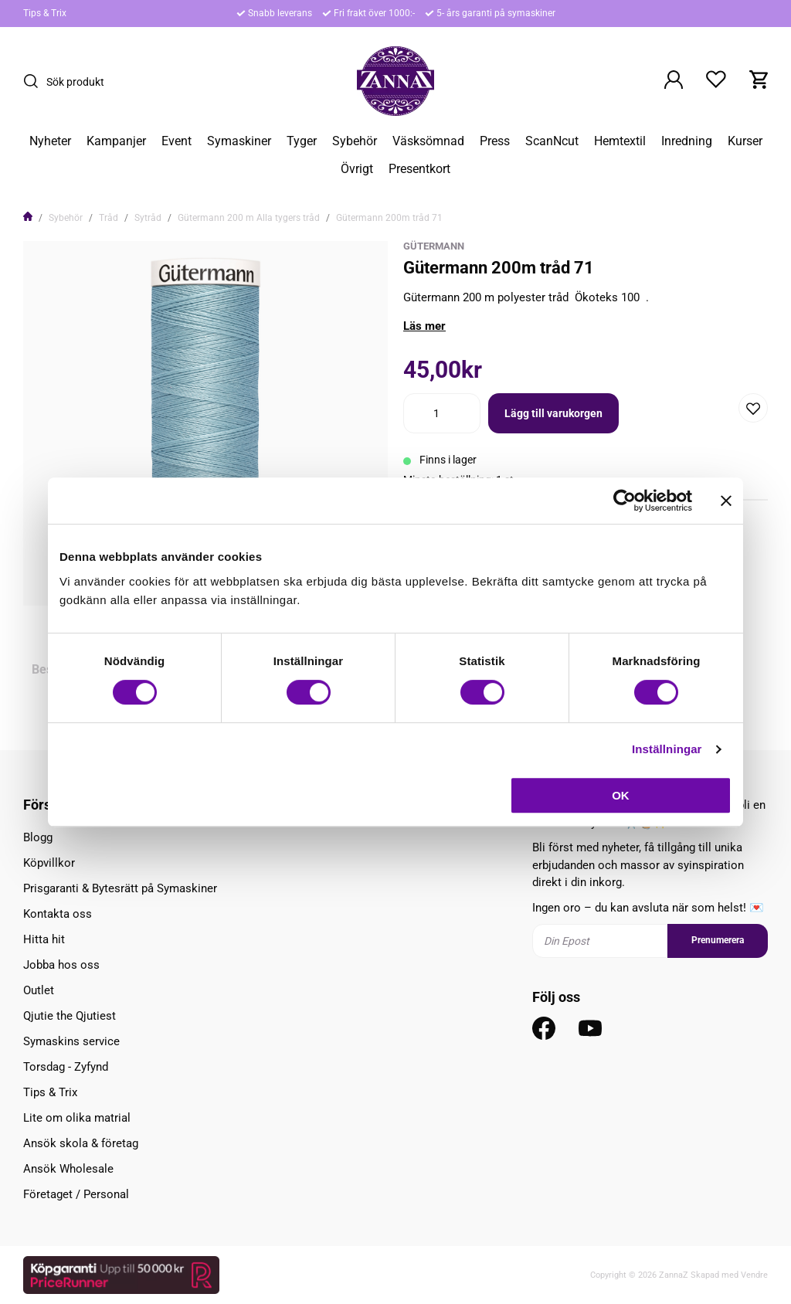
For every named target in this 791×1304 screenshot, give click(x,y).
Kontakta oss (57, 914)
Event (176, 141)
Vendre (754, 1275)
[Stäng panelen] (726, 500)
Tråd (108, 217)
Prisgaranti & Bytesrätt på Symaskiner (120, 888)
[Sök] (34, 81)
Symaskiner (239, 141)
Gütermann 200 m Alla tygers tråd (249, 217)
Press (495, 141)
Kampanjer (116, 141)
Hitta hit (44, 939)
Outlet (38, 990)
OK (621, 795)
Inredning (686, 141)
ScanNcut (552, 141)
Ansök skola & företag (80, 1143)
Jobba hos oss (61, 965)
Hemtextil (620, 141)
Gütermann (433, 246)
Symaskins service (71, 1041)
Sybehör (354, 141)
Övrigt (357, 169)
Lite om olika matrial (77, 1118)
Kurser (745, 141)
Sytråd (147, 217)
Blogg (38, 837)
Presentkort (419, 169)
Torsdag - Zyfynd (65, 1067)
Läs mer (424, 326)
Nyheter (50, 141)
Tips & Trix (44, 13)
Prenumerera (717, 940)
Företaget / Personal (76, 1194)
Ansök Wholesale (68, 1169)
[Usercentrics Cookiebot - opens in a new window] (624, 500)
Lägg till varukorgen (553, 413)
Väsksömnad (428, 141)
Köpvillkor (49, 863)
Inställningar (666, 749)
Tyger (302, 141)
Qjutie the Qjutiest (69, 1016)
